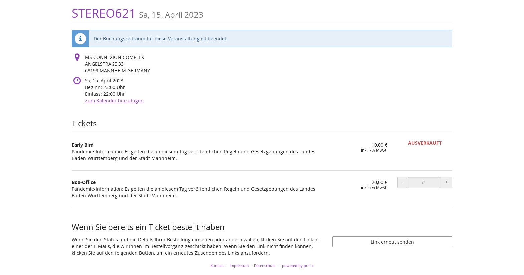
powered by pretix (298, 265)
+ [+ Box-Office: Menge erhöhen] (446, 182)
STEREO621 (137, 13)
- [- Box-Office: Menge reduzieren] (403, 182)
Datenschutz (264, 265)
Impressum (239, 265)
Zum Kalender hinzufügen (114, 100)
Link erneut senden (392, 242)
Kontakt (217, 265)
